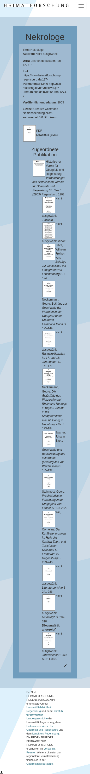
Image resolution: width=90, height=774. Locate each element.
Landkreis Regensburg (45, 733)
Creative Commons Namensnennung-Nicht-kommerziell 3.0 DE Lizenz (40, 113)
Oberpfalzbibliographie (39, 763)
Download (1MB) (47, 135)
